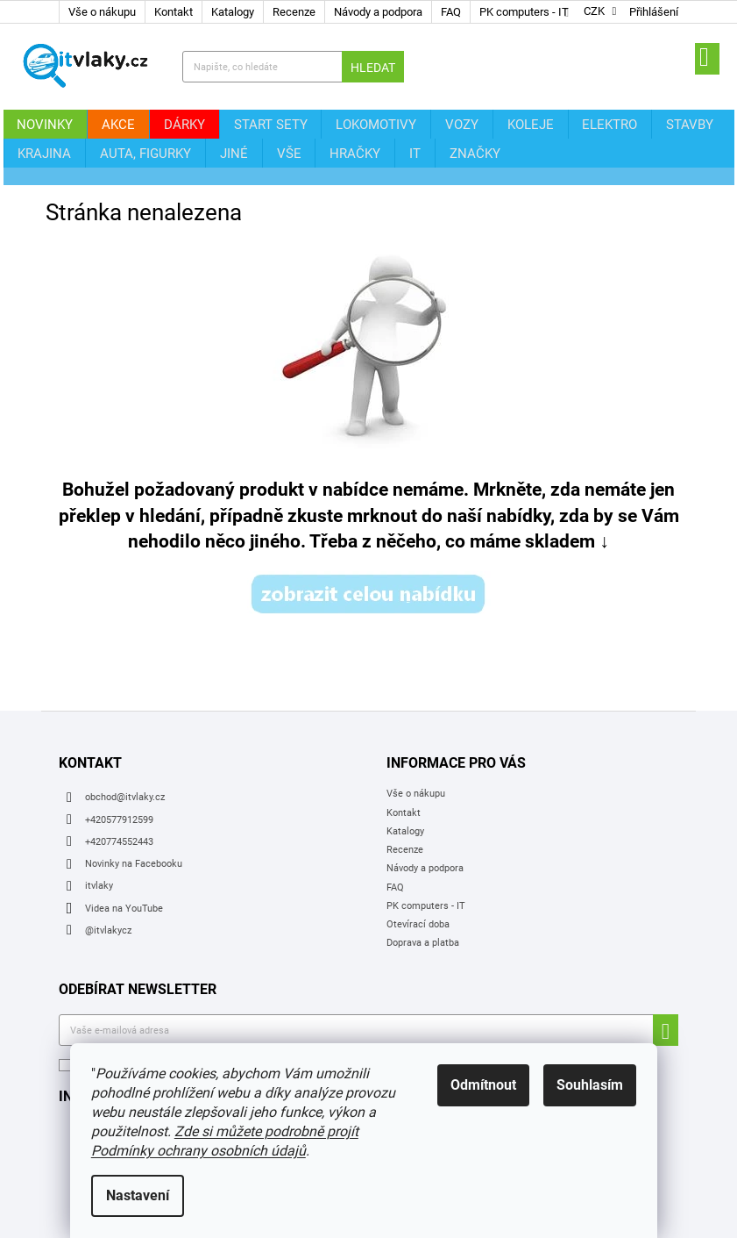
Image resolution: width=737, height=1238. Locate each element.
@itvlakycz (108, 883)
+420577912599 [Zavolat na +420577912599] (119, 772)
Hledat (373, 68)
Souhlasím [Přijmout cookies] (595, 1085)
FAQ (451, 11)
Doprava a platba (422, 896)
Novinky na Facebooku (133, 816)
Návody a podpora (378, 11)
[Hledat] (292, 66)
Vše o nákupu (102, 11)
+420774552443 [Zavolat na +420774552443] (119, 794)
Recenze (294, 11)
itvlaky (99, 839)
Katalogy (232, 11)
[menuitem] (41, 124)
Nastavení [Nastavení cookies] (142, 1195)
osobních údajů (319, 1018)
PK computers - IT (524, 11)
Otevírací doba (418, 877)
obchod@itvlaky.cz (125, 750)
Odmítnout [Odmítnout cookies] (488, 1085)
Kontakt (173, 11)
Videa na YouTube (124, 861)
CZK (594, 12)
